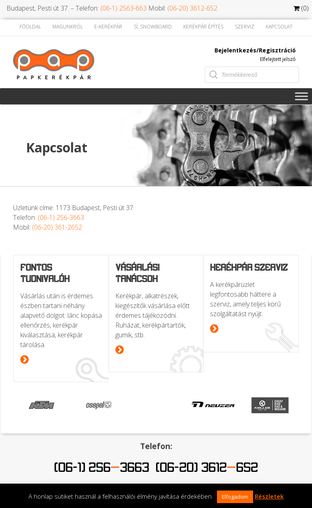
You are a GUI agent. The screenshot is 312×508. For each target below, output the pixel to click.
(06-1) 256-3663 (61, 217)
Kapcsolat (279, 26)
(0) (301, 8)
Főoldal (30, 26)
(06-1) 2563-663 (123, 8)
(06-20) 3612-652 (192, 8)
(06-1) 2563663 (101, 467)
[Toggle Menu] (301, 96)
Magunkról (67, 26)
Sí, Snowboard (153, 26)
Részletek (269, 496)
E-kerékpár (108, 26)
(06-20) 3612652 (207, 467)
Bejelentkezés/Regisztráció (255, 50)
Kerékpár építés (203, 26)
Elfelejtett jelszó (278, 59)
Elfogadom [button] (235, 496)
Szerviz (244, 26)
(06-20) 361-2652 (57, 227)
